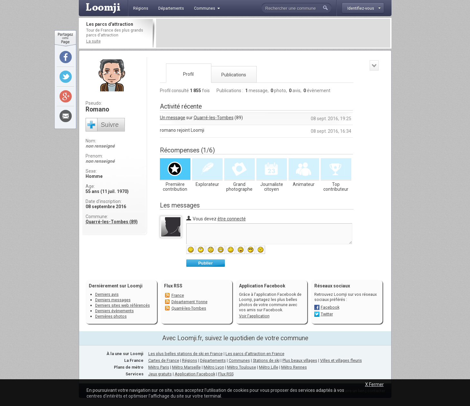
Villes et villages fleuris (341, 360)
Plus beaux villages (299, 360)
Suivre (110, 124)
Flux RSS (173, 285)
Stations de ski (266, 360)
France (177, 295)
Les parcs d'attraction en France (255, 353)
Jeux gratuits (160, 374)
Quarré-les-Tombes (214, 117)
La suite (93, 41)
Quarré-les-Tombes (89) (112, 221)
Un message (172, 117)
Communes (239, 360)
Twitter (327, 314)
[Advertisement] (273, 33)
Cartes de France (163, 360)
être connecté (231, 218)
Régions (189, 360)
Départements (213, 360)
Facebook (330, 307)
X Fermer (374, 384)
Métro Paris (158, 367)
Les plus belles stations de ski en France (185, 353)
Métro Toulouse (241, 367)
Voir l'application (254, 316)
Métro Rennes (294, 367)
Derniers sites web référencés (122, 305)
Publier (205, 263)
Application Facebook (195, 374)
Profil (188, 74)
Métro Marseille (186, 367)
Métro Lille (268, 367)
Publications (233, 74)
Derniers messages (113, 299)
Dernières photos (111, 316)
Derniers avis (107, 294)
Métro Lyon (214, 367)
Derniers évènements (114, 310)
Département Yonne (189, 301)
